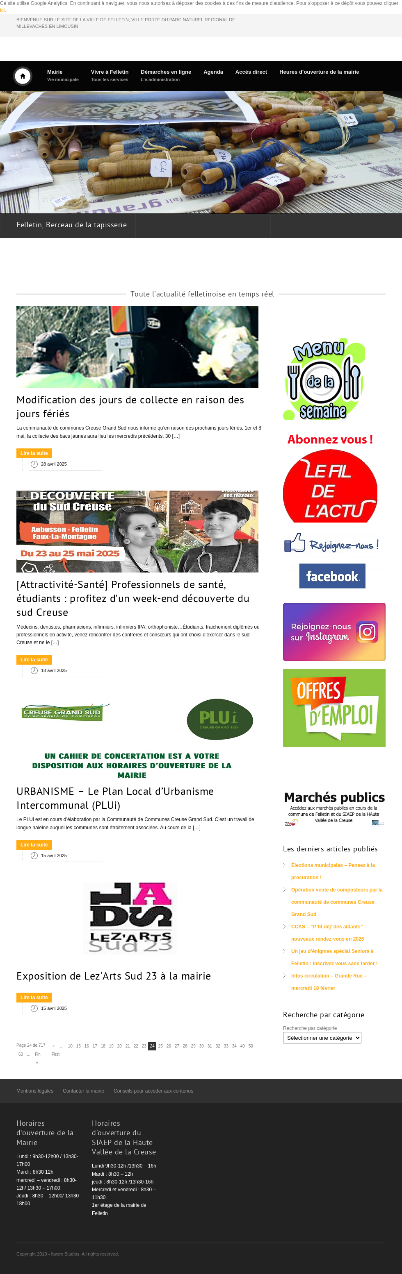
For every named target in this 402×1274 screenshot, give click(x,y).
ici (2, 10)
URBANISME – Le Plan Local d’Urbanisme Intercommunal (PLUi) (115, 799)
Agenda (213, 72)
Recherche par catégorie (310, 1028)
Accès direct (251, 72)
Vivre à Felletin (110, 75)
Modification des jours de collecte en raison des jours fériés (130, 408)
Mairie (63, 75)
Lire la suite (34, 453)
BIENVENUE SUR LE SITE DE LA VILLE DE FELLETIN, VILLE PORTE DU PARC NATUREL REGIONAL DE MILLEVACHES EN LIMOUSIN (125, 23)
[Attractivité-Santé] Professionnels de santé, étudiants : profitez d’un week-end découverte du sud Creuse (132, 599)
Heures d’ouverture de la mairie (319, 72)
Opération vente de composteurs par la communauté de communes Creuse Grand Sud (337, 902)
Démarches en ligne (166, 75)
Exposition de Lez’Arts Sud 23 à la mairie (113, 977)
